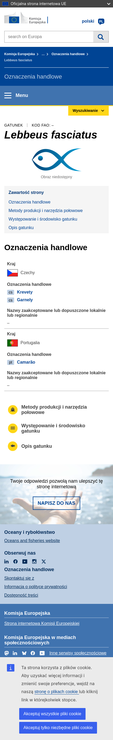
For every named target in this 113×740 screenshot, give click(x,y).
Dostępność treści (21, 595)
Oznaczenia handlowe (68, 54)
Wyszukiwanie (100, 36)
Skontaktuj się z (19, 578)
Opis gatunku (21, 227)
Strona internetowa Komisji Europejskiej (41, 623)
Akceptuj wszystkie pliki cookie (52, 713)
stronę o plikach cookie (56, 691)
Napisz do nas (56, 503)
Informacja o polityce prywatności (35, 586)
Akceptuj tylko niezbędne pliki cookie (58, 727)
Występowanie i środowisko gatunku (43, 219)
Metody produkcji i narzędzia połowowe (46, 210)
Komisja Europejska (19, 54)
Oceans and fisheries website (32, 540)
